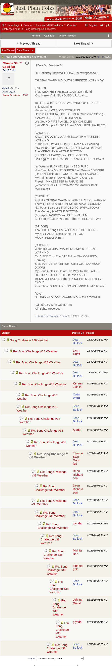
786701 (107, 57)
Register (91, 25)
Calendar (49, 35)
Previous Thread (28, 43)
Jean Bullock (66, 57)
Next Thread (84, 43)
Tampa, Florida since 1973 (14, 95)
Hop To (32, 658)
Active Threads (67, 35)
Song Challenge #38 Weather (29, 340)
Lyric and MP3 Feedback (49, 25)
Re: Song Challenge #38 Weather (27, 56)
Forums (28, 25)
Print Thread (8, 50)
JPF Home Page (10, 25)
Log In (105, 25)
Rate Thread (25, 50)
